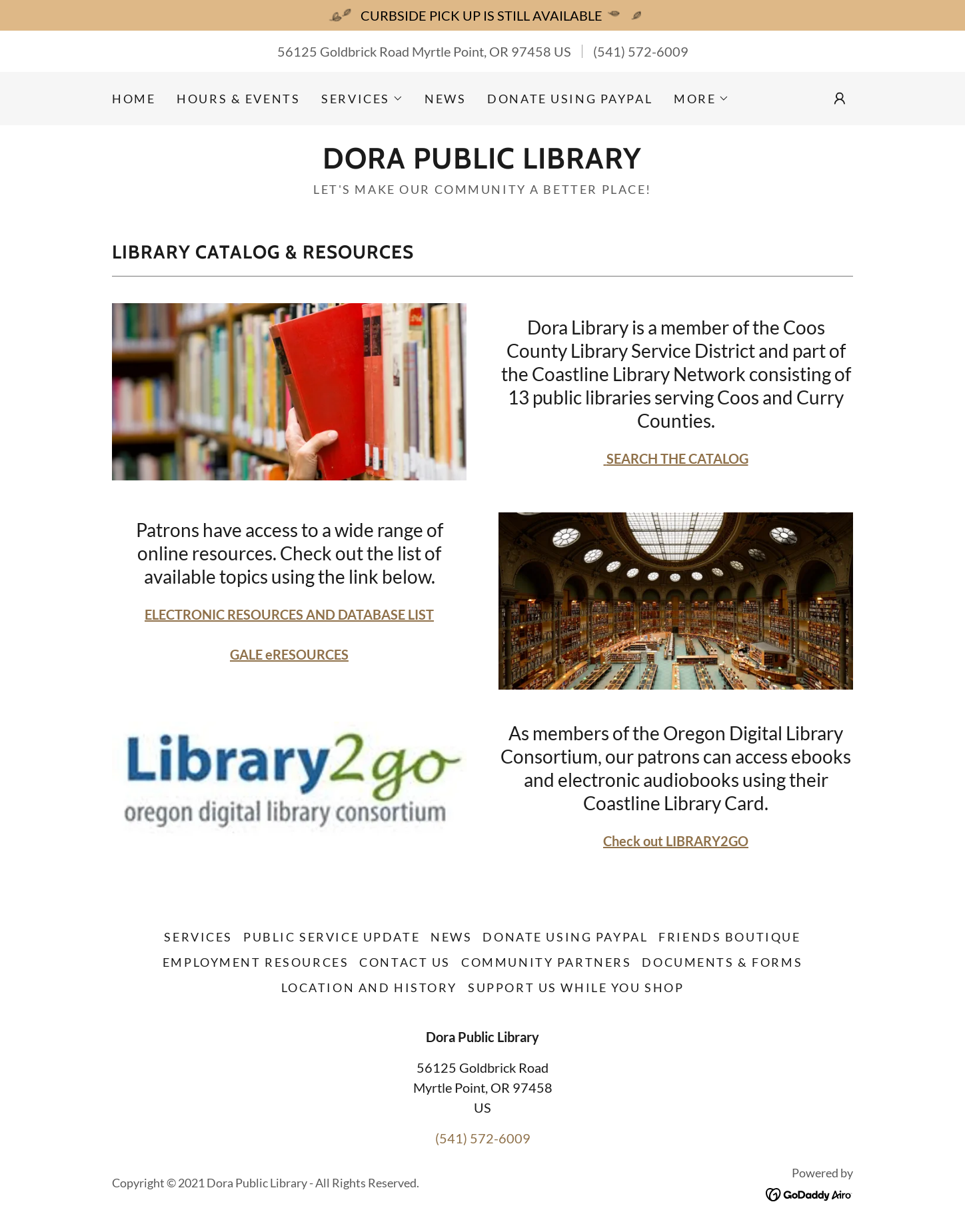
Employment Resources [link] (256, 962)
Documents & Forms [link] (722, 962)
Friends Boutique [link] (729, 936)
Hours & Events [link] (238, 98)
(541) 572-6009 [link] (640, 51)
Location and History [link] (369, 987)
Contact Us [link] (405, 962)
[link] (482, 163)
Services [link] (198, 936)
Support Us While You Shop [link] (576, 987)
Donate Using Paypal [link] (569, 98)
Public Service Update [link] (331, 936)
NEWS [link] (445, 98)
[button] (362, 99)
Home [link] (133, 98)
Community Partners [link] (546, 962)
